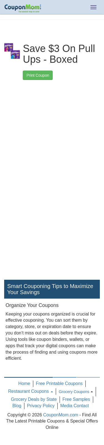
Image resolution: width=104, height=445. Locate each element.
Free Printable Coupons (59, 383)
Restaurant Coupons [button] (30, 391)
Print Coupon (37, 75)
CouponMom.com (60, 414)
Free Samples (76, 399)
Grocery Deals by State (34, 399)
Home (24, 383)
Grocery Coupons (74, 391)
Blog (16, 405)
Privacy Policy (41, 405)
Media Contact (74, 405)
